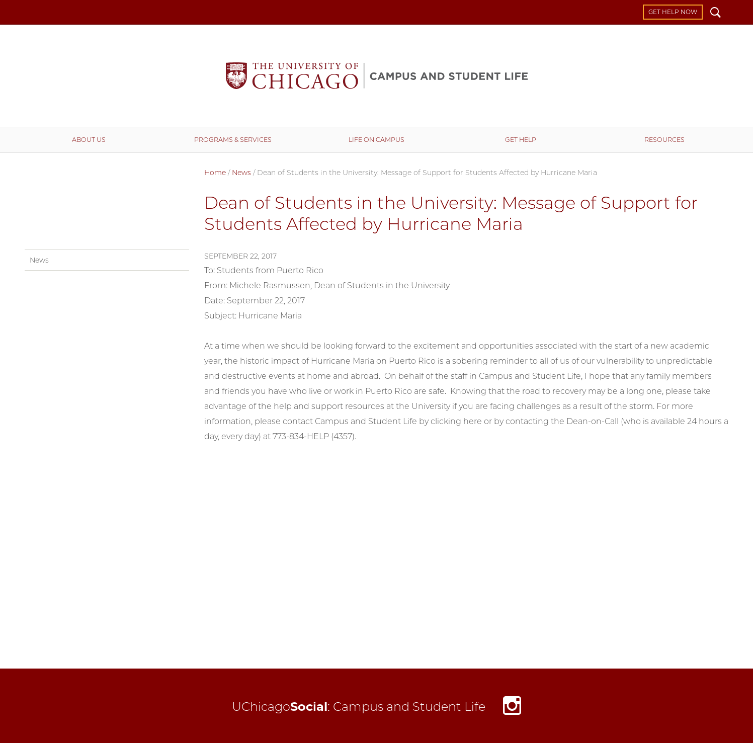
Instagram (512, 708)
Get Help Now (672, 12)
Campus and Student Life (377, 76)
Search (715, 14)
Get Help (520, 139)
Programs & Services (233, 139)
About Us (89, 139)
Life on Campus (376, 139)
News (241, 172)
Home (215, 172)
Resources (664, 139)
